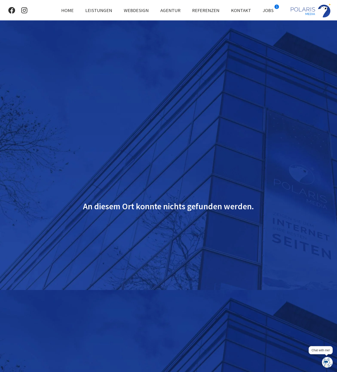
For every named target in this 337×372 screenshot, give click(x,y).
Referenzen (205, 10)
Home (67, 10)
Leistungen (98, 10)
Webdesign (136, 10)
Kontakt (241, 10)
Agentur (170, 10)
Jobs (271, 9)
